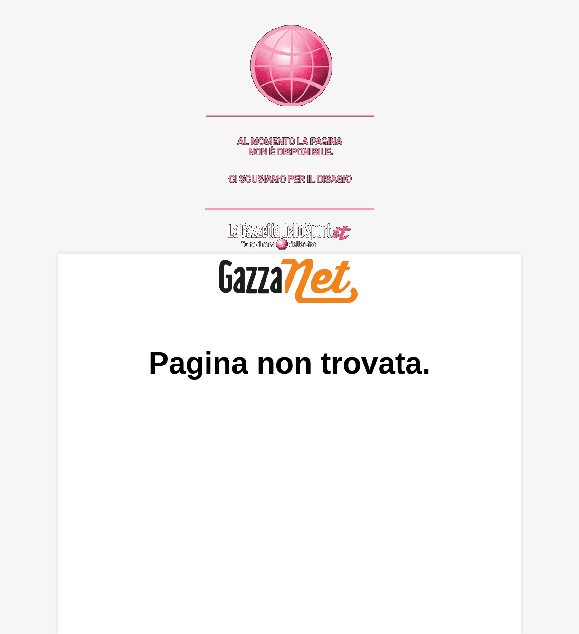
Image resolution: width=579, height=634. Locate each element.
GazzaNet (289, 281)
